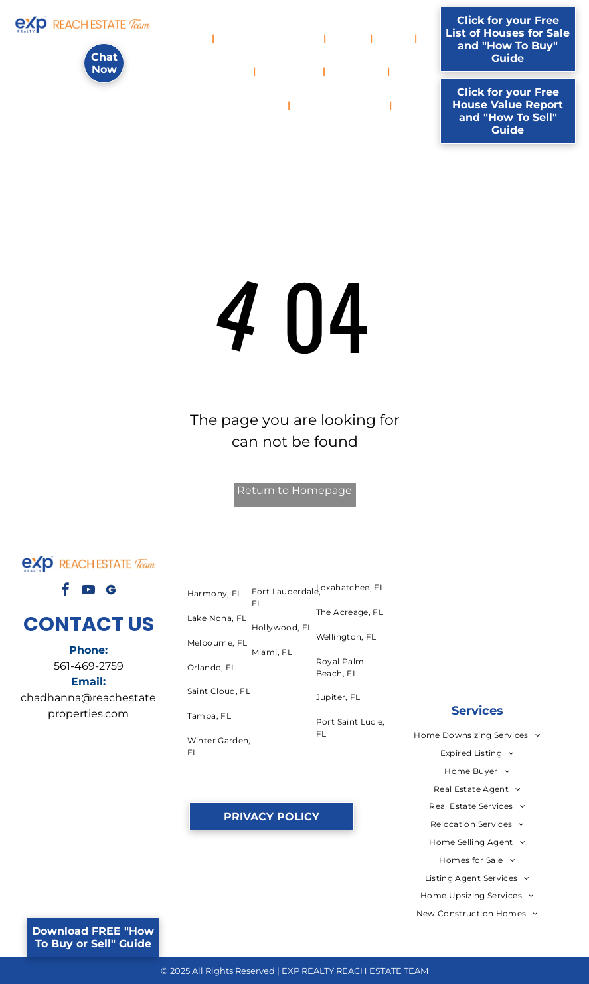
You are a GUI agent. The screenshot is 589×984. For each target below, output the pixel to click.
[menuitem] (194, 38)
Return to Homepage (294, 490)
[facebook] (66, 591)
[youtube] (88, 591)
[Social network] (111, 591)
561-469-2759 (89, 666)
